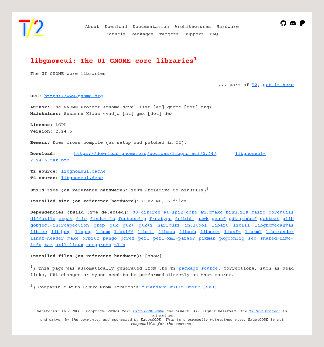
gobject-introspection (59, 225)
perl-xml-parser (174, 238)
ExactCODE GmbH (148, 311)
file (81, 219)
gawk (203, 219)
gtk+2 (146, 225)
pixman (207, 238)
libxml (253, 232)
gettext (270, 219)
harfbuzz (168, 225)
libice (38, 232)
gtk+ (128, 225)
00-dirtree (146, 212)
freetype (160, 219)
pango (110, 238)
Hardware (227, 27)
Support (194, 34)
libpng (83, 232)
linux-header (47, 238)
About (92, 27)
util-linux (69, 245)
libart (219, 225)
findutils (102, 219)
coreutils (281, 212)
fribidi (184, 219)
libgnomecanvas (274, 225)
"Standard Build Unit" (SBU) (179, 287)
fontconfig (132, 219)
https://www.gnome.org (73, 96)
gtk (114, 225)
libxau (166, 232)
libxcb (187, 232)
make (73, 238)
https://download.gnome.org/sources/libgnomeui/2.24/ (145, 154)
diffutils (42, 219)
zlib (119, 245)
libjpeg (61, 232)
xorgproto (98, 245)
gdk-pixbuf (243, 219)
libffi (241, 225)
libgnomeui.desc (82, 178)
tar (48, 245)
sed (252, 238)
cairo (258, 212)
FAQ (213, 34)
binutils (237, 212)
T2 (254, 85)
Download (116, 27)
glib (288, 219)
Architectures (192, 27)
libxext (210, 232)
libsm (103, 232)
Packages (142, 34)
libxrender (280, 232)
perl (144, 238)
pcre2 (128, 238)
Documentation (151, 27)
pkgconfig (231, 238)
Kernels (116, 34)
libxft (232, 232)
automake (211, 212)
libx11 (146, 232)
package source (198, 268)
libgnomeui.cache (83, 171)
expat (65, 219)
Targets (169, 34)
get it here (278, 85)
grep (99, 225)
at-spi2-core (180, 212)
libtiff (123, 232)
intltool (195, 225)
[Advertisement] (280, 123)
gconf (219, 219)
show (153, 256)
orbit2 (90, 238)
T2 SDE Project (264, 311)
